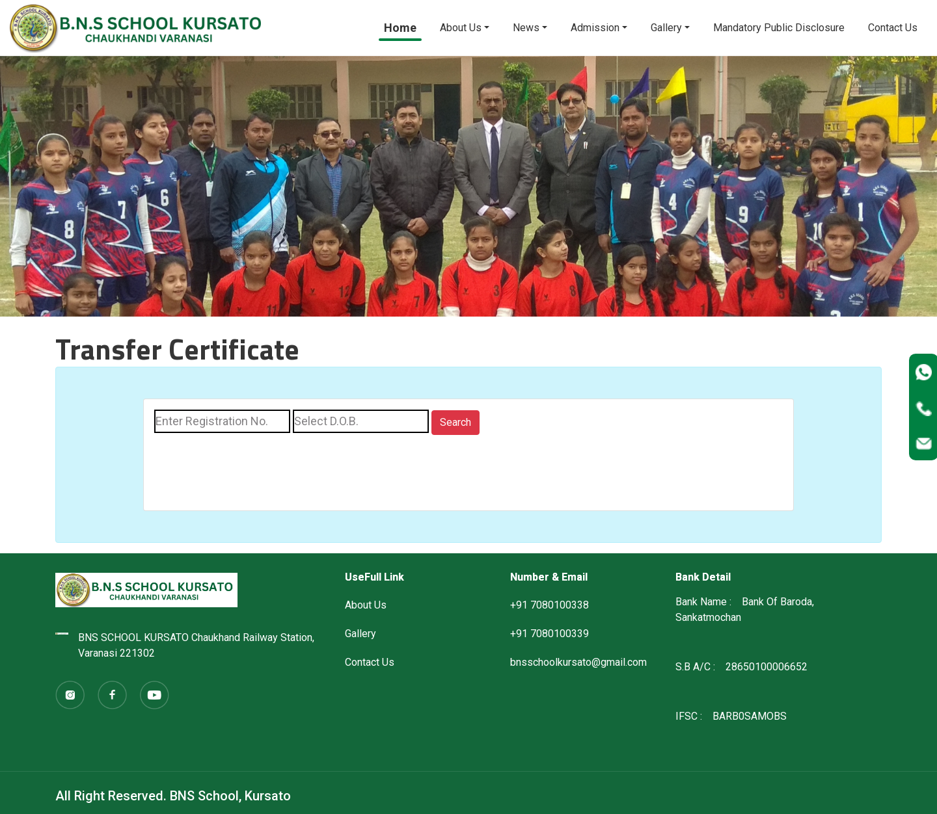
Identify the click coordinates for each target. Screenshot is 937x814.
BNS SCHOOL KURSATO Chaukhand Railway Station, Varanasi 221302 (184, 645)
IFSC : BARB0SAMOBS (731, 716)
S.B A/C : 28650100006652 (741, 667)
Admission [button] (595, 27)
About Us (366, 605)
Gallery (360, 633)
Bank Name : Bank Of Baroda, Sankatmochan (744, 610)
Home (400, 27)
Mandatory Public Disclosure (779, 27)
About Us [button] (461, 27)
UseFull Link (374, 577)
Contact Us (892, 27)
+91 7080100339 (549, 633)
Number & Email (549, 577)
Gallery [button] (666, 27)
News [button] (526, 27)
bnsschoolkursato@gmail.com (578, 662)
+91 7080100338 (549, 605)
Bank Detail (703, 577)
